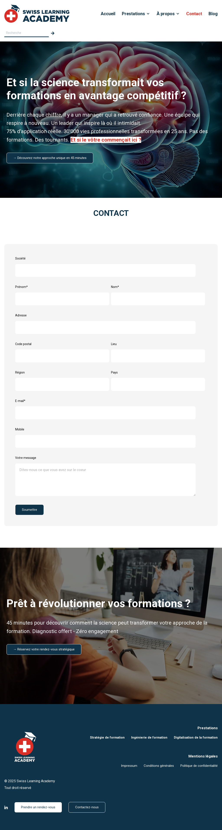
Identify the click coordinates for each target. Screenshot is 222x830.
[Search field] (26, 33)
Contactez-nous (87, 807)
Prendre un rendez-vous (38, 807)
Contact (194, 13)
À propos (166, 13)
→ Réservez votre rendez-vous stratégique (44, 649)
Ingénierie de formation (149, 737)
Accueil (108, 13)
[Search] (52, 33)
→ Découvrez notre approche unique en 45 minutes (50, 158)
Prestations (133, 13)
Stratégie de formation (107, 737)
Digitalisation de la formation (196, 737)
